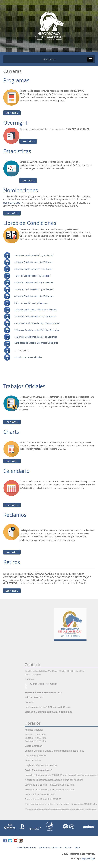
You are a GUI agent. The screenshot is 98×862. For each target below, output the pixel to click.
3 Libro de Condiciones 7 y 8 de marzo (31, 303)
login (77, 847)
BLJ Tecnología (88, 858)
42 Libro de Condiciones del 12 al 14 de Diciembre (36, 330)
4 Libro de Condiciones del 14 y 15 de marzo (34, 296)
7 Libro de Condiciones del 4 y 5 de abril (32, 275)
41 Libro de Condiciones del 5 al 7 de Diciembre (35, 336)
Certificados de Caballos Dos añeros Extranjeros (36, 342)
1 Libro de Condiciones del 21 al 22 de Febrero (35, 316)
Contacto (67, 847)
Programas (16, 80)
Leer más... (11, 113)
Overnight (15, 122)
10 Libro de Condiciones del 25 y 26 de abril (33, 255)
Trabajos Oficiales (24, 386)
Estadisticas (17, 151)
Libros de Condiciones (29, 223)
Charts (11, 431)
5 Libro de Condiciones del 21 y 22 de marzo (34, 289)
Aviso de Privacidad (26, 847)
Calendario (16, 471)
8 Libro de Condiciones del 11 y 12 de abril (33, 269)
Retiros (11, 562)
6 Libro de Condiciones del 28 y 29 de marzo (34, 282)
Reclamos (14, 514)
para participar (12, 202)
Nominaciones (20, 190)
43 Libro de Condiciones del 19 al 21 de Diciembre (36, 323)
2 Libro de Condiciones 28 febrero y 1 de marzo (35, 309)
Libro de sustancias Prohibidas (28, 357)
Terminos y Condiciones (49, 847)
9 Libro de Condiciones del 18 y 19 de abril (33, 262)
